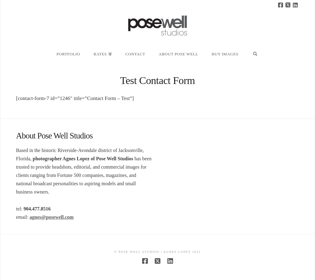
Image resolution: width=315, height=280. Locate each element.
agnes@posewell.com (52, 217)
